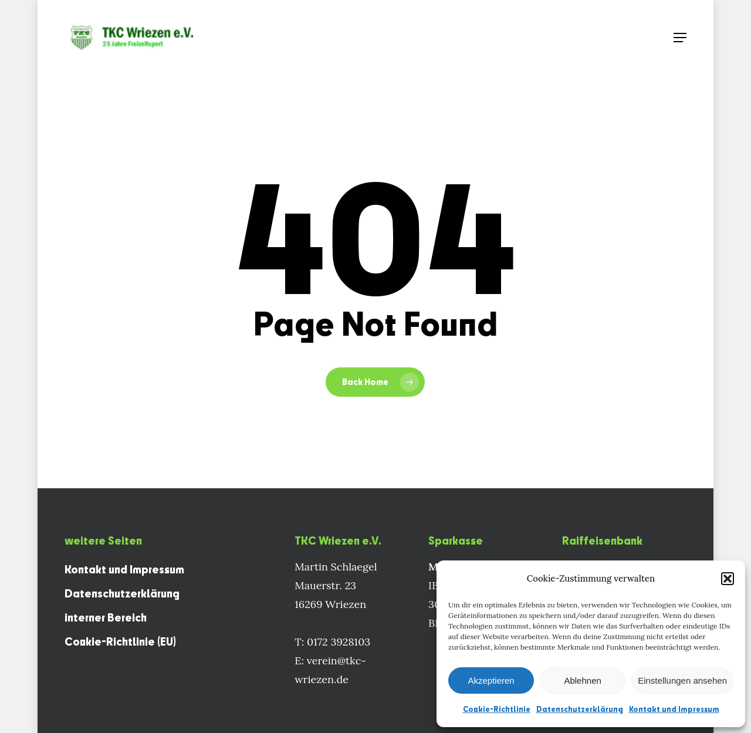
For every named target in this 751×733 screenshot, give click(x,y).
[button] (727, 579)
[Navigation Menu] (680, 37)
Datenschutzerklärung (579, 709)
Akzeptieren (491, 680)
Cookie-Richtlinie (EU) (120, 641)
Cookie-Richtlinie (496, 709)
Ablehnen (582, 680)
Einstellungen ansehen (682, 680)
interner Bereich (106, 617)
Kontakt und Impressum (674, 709)
